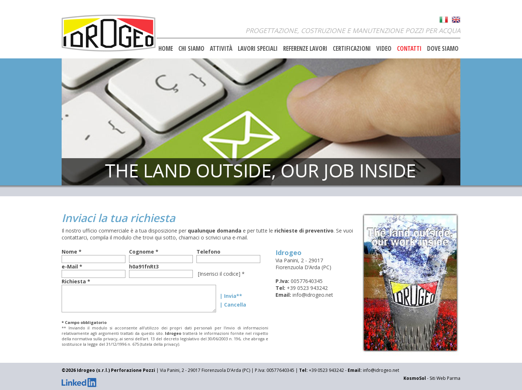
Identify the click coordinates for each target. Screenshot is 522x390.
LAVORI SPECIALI (258, 48)
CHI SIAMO (191, 48)
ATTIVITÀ (221, 48)
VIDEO (384, 48)
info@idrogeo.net (313, 294)
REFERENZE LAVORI (305, 48)
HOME (165, 48)
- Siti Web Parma (431, 378)
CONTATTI (409, 48)
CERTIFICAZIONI (352, 48)
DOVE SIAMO (443, 48)
